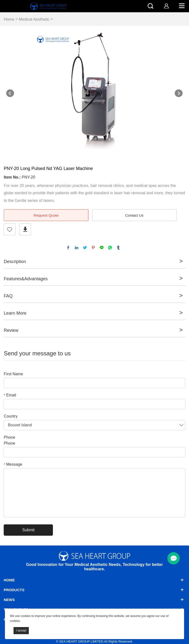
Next (179, 93)
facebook (68, 247)
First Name (13, 374)
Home (9, 19)
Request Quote (46, 215)
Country (10, 416)
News (9, 600)
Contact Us (134, 215)
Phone (9, 437)
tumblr (118, 247)
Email (10, 395)
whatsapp (110, 247)
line (101, 247)
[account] (166, 6)
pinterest (93, 247)
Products (14, 590)
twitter (84, 247)
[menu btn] (173, 558)
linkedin (76, 247)
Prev (10, 93)
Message (13, 464)
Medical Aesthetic (34, 19)
